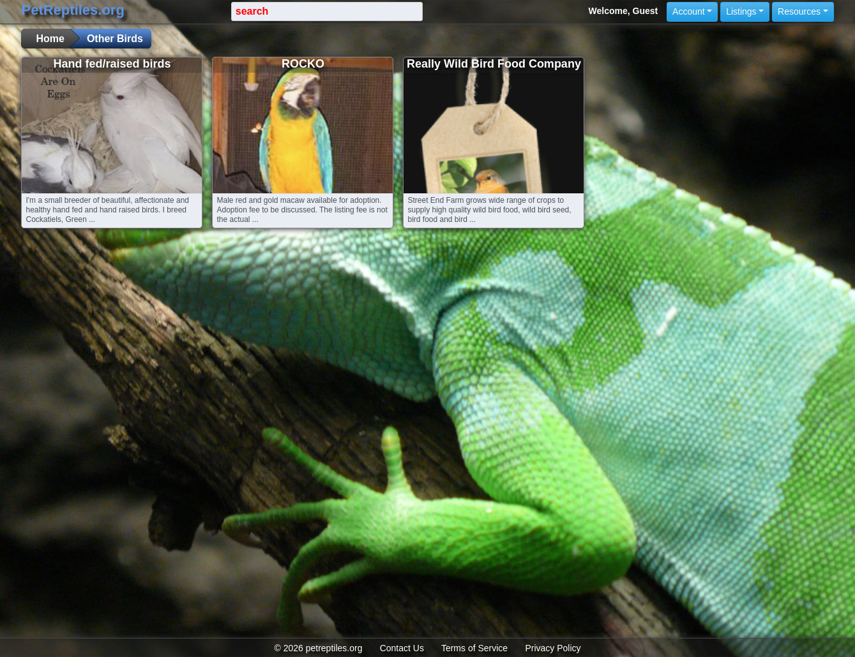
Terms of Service (474, 648)
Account (688, 11)
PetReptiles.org (72, 10)
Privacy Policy (552, 648)
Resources (799, 11)
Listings (741, 11)
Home (50, 38)
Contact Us (402, 648)
